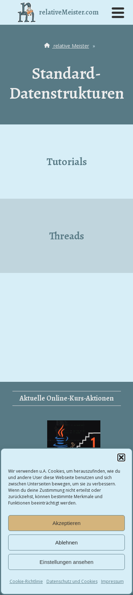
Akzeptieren (66, 523)
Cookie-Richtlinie (26, 581)
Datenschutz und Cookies (72, 581)
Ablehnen (66, 542)
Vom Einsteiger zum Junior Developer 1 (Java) (74, 443)
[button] (121, 457)
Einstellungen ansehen (67, 562)
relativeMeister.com (58, 12)
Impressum (112, 581)
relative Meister (66, 45)
